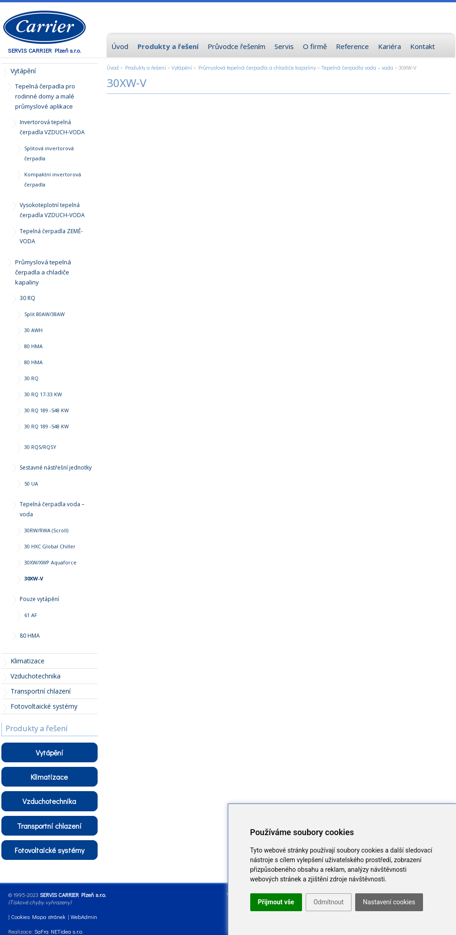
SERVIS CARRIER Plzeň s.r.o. (44, 50)
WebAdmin (84, 916)
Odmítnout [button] (328, 902)
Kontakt (422, 46)
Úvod (113, 67)
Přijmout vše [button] (276, 902)
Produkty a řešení (145, 67)
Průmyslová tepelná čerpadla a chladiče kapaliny (257, 67)
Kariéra (389, 46)
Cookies (20, 916)
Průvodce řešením (236, 46)
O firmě (315, 46)
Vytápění (181, 67)
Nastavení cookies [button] (389, 902)
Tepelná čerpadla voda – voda (357, 67)
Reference (352, 46)
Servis (284, 46)
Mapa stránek (49, 916)
